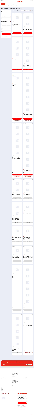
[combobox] (22, 10)
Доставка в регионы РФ (14, 375)
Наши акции (13, 370)
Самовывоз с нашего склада (15, 376)
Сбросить (6, 36)
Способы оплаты (14, 377)
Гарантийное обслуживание (15, 381)
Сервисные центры (14, 382)
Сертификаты (2, 387)
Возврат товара (13, 378)
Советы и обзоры (25, 370)
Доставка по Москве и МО (15, 374)
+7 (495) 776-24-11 (31, 0)
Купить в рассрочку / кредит (15, 385)
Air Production (31, 414)
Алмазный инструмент (3, 370)
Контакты (2, 390)
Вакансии (2, 389)
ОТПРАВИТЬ (29, 364)
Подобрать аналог (28, 352)
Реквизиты (2, 388)
